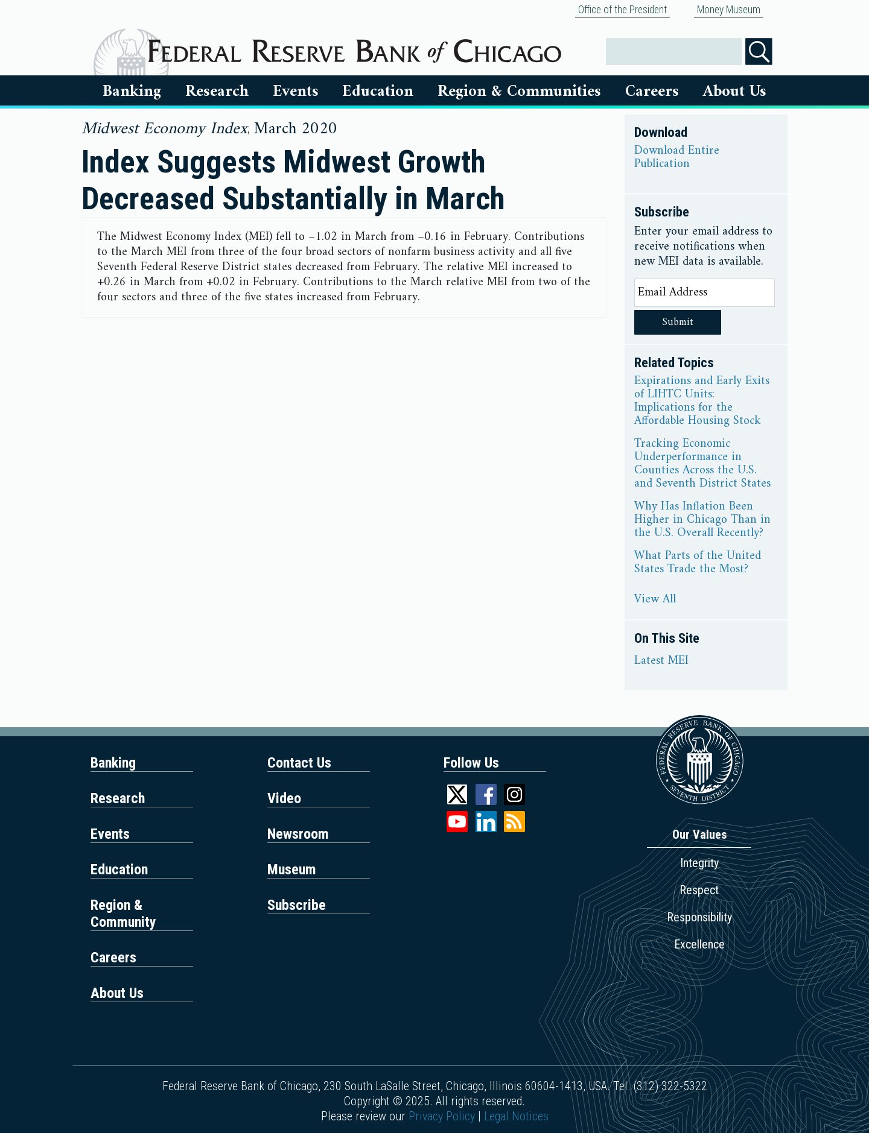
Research (217, 92)
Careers (652, 92)
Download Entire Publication (676, 158)
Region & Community (123, 913)
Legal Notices (516, 1116)
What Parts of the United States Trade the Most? (697, 563)
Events (296, 92)
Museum (291, 869)
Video (284, 798)
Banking (132, 92)
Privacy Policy (442, 1116)
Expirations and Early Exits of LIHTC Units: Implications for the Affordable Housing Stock (701, 401)
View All (655, 600)
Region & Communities (519, 92)
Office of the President (622, 10)
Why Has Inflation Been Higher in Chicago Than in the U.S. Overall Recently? (702, 520)
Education (377, 92)
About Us (734, 92)
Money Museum (728, 10)
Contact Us (299, 762)
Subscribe (296, 905)
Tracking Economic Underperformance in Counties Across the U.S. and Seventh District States (702, 464)
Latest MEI (661, 661)
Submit (678, 322)
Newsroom (298, 833)
